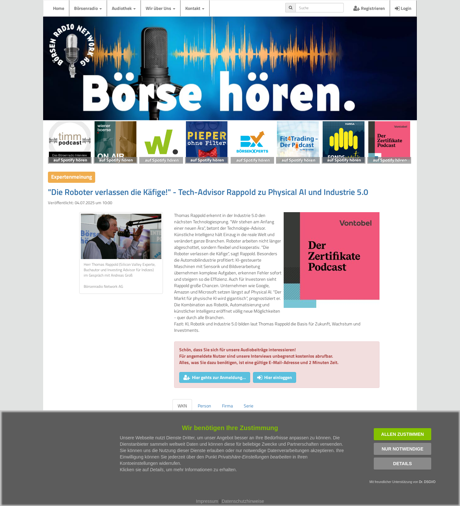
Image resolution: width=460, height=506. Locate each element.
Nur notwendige (403, 448)
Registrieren (369, 8)
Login (403, 8)
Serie (248, 405)
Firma (227, 405)
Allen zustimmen (402, 434)
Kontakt (194, 8)
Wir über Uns (160, 8)
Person (204, 405)
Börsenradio (88, 8)
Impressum (207, 501)
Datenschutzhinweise (243, 501)
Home (58, 8)
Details (402, 463)
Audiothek (124, 8)
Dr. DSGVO (427, 482)
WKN (182, 405)
